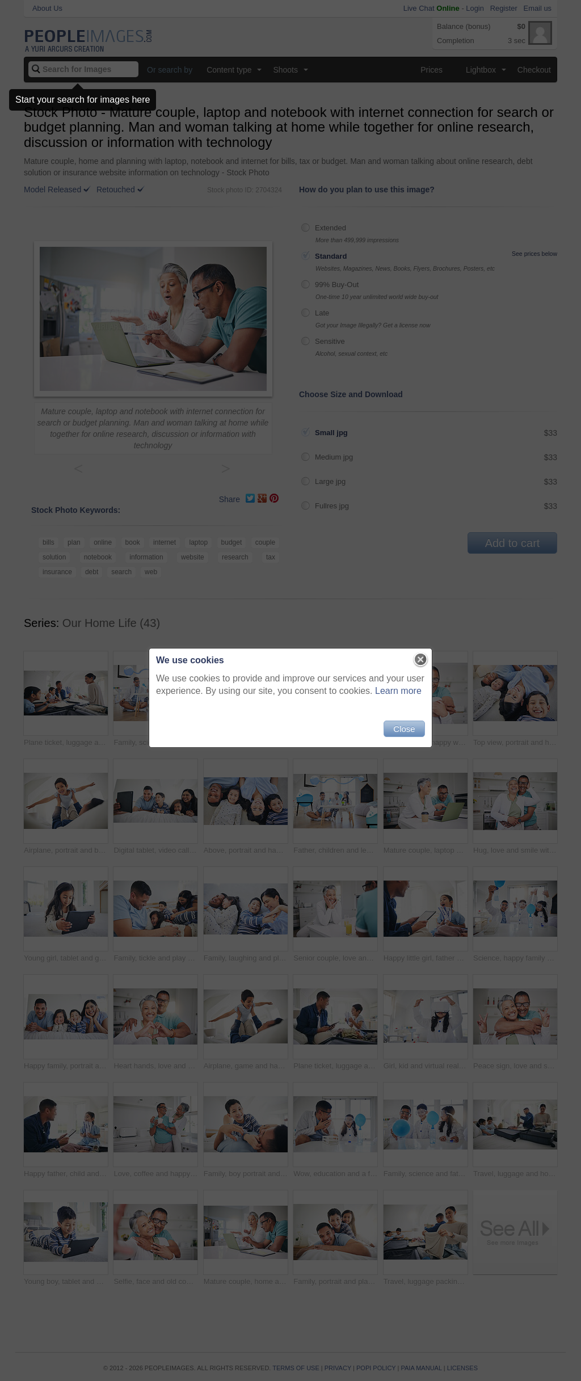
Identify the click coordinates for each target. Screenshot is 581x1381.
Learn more (398, 691)
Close (404, 729)
